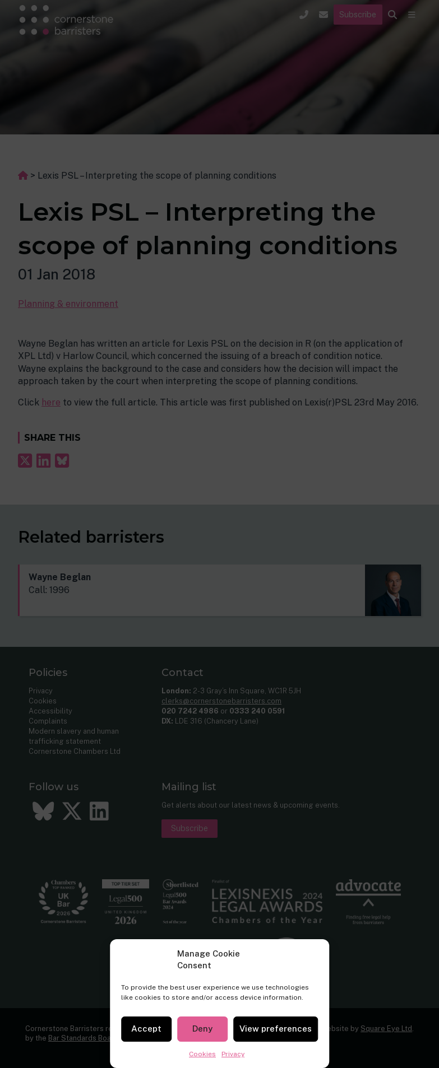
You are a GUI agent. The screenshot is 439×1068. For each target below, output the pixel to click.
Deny (202, 1028)
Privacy (232, 1054)
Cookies (202, 1054)
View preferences (275, 1028)
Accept (146, 1028)
